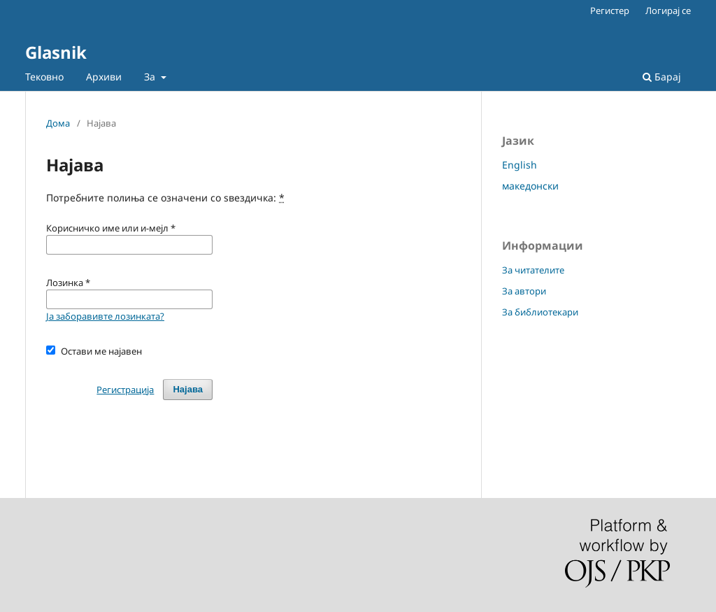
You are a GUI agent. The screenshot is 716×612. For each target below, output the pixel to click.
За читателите (533, 270)
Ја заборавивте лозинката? (105, 316)
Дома (58, 123)
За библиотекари (540, 312)
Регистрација (125, 389)
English (519, 164)
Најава (188, 389)
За (151, 76)
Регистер (609, 10)
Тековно (44, 76)
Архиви (104, 76)
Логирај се (668, 10)
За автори (524, 291)
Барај (662, 76)
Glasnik (56, 52)
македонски (530, 185)
